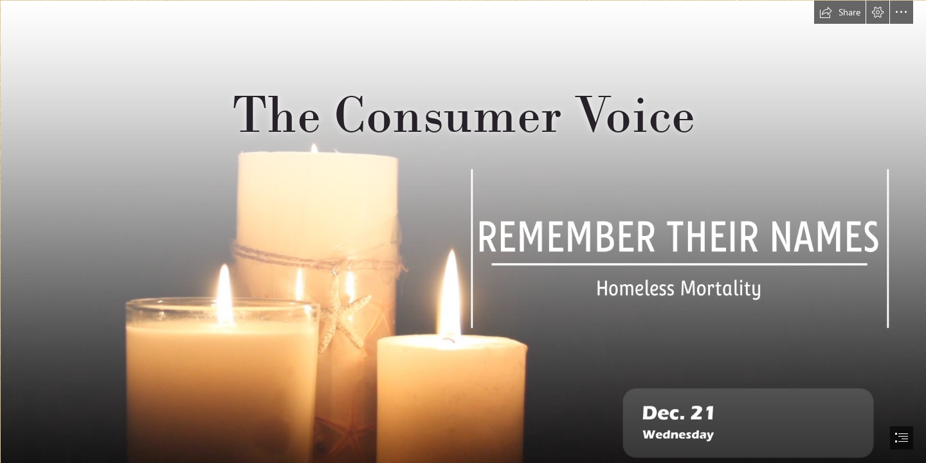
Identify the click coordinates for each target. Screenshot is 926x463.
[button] (840, 12)
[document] (463, 231)
